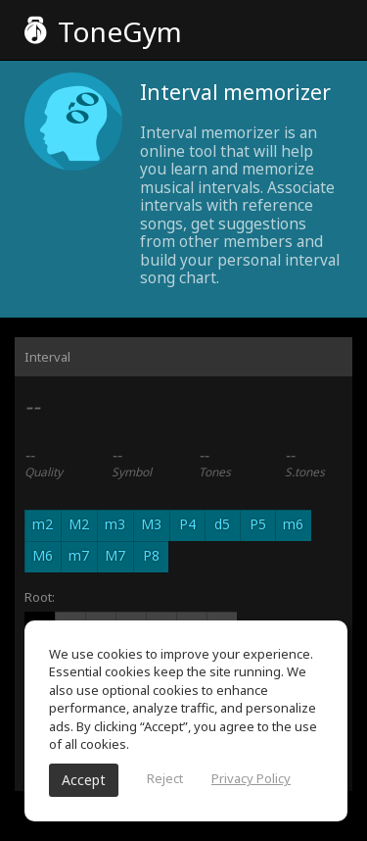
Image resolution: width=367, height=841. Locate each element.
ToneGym (103, 31)
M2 (79, 524)
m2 (42, 524)
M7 (115, 555)
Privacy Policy (251, 778)
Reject (165, 778)
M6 (42, 555)
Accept (84, 779)
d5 (222, 524)
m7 (79, 555)
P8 (151, 555)
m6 (293, 524)
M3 (151, 524)
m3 (115, 524)
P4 (187, 524)
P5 (258, 524)
